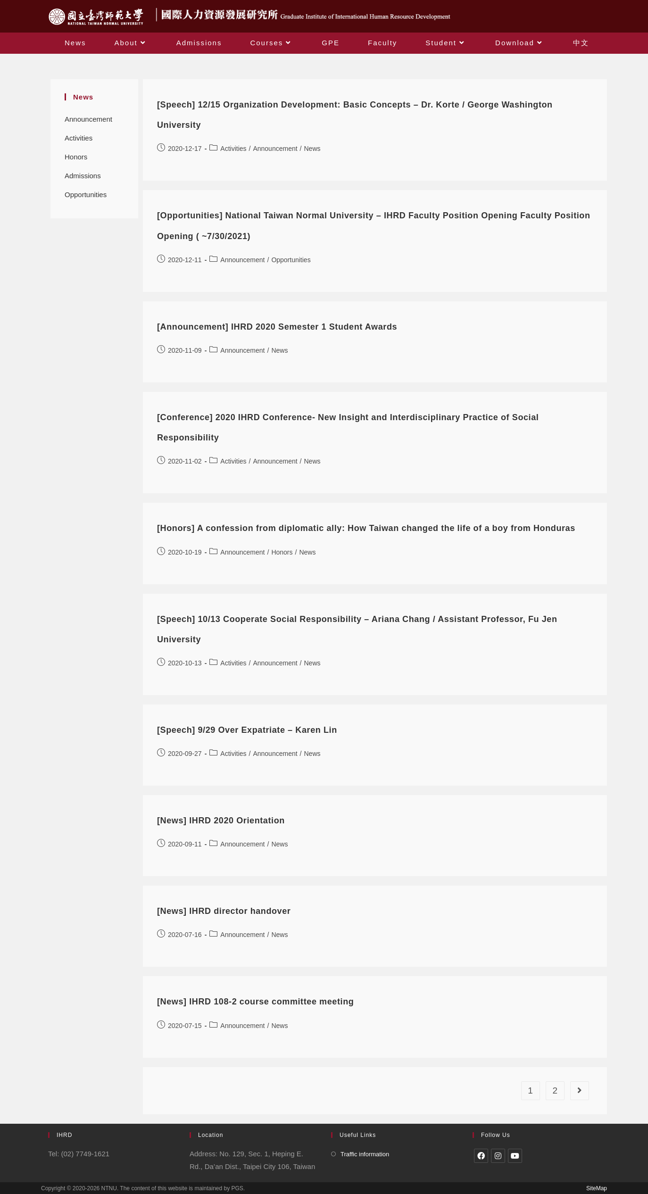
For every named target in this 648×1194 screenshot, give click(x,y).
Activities (78, 138)
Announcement (88, 119)
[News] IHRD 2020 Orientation (221, 820)
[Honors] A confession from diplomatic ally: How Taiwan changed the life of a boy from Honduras (366, 528)
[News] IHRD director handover (224, 911)
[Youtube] (515, 1156)
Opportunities (86, 195)
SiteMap (596, 1188)
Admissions (83, 176)
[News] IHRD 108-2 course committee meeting (255, 1001)
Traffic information (365, 1154)
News (312, 148)
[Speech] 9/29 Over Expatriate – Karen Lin (247, 730)
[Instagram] (498, 1156)
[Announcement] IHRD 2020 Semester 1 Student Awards (277, 327)
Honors (76, 157)
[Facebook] (481, 1156)
